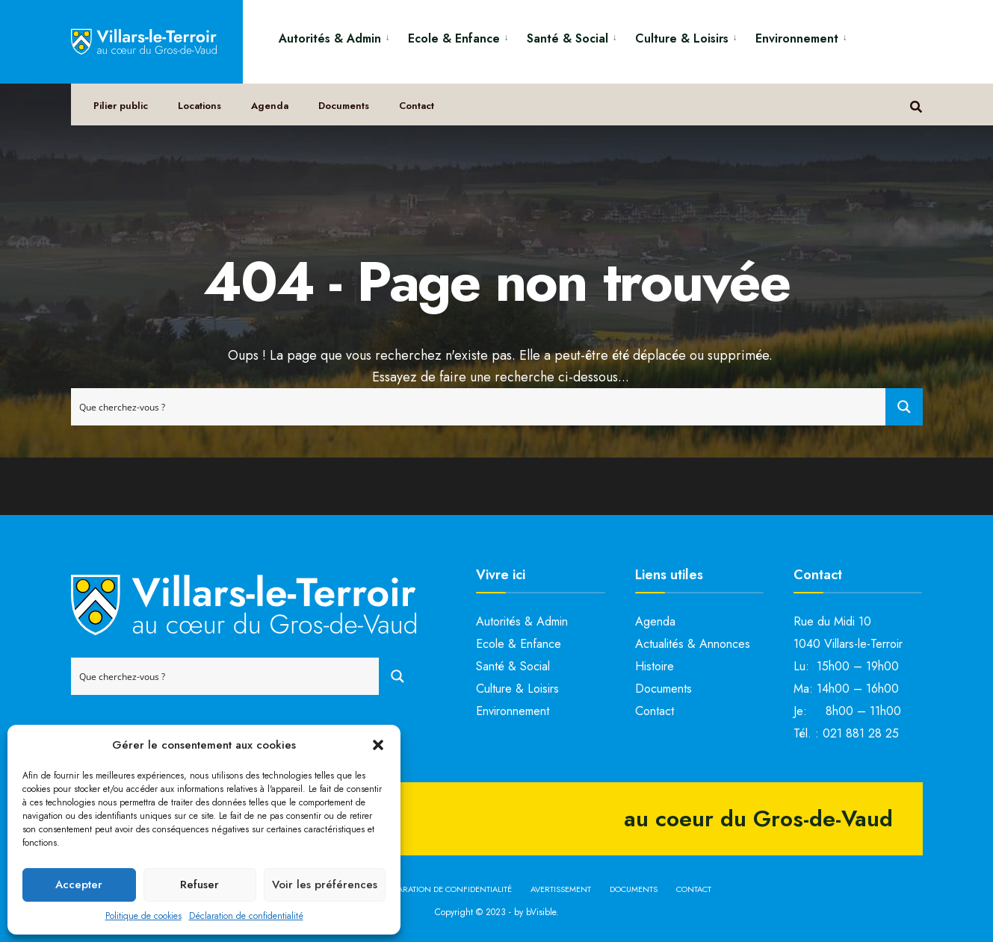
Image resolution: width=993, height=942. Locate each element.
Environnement (796, 38)
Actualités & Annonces (692, 643)
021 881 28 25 (861, 733)
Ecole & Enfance (454, 38)
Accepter (78, 884)
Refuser (199, 884)
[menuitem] (337, 36)
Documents (343, 106)
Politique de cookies (143, 916)
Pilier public (120, 106)
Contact (416, 106)
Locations (199, 106)
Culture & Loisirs (681, 38)
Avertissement (560, 889)
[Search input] (479, 406)
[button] (378, 744)
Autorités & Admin (330, 38)
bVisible (541, 912)
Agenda (269, 106)
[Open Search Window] (916, 105)
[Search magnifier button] (904, 406)
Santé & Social (567, 38)
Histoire (654, 666)
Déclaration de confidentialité (246, 916)
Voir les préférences (324, 884)
